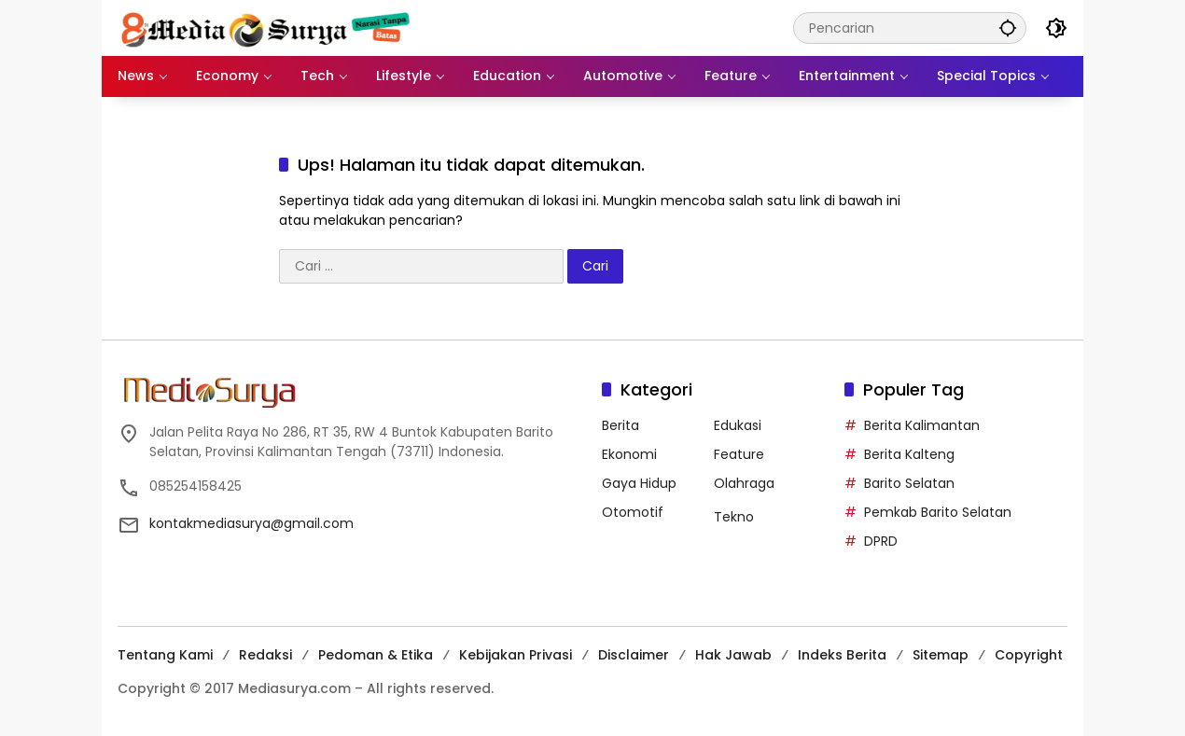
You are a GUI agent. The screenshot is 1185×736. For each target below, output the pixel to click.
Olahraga (744, 483)
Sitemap (941, 655)
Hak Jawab (733, 655)
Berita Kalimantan (922, 425)
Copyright (1029, 655)
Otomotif (632, 512)
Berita (620, 425)
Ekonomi (629, 454)
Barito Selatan (909, 483)
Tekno (734, 516)
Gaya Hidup (639, 483)
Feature (739, 454)
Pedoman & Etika (375, 655)
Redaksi (265, 655)
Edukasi (737, 425)
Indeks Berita (842, 655)
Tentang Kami (165, 655)
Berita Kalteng (909, 454)
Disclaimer (633, 655)
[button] (1007, 27)
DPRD (881, 541)
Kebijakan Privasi (515, 655)
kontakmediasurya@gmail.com (251, 523)
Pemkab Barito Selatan (937, 512)
